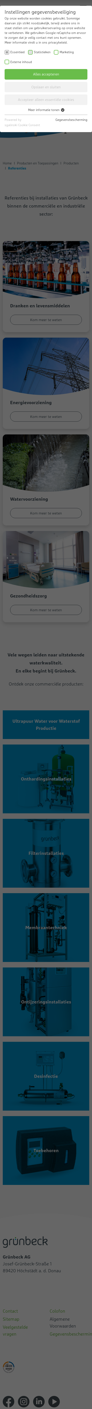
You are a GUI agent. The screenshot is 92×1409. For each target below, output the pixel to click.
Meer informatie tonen (46, 110)
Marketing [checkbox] (67, 52)
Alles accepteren (46, 74)
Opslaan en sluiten (46, 87)
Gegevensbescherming (71, 120)
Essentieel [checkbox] (17, 52)
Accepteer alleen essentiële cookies (46, 99)
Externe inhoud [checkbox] (21, 62)
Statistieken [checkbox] (42, 52)
